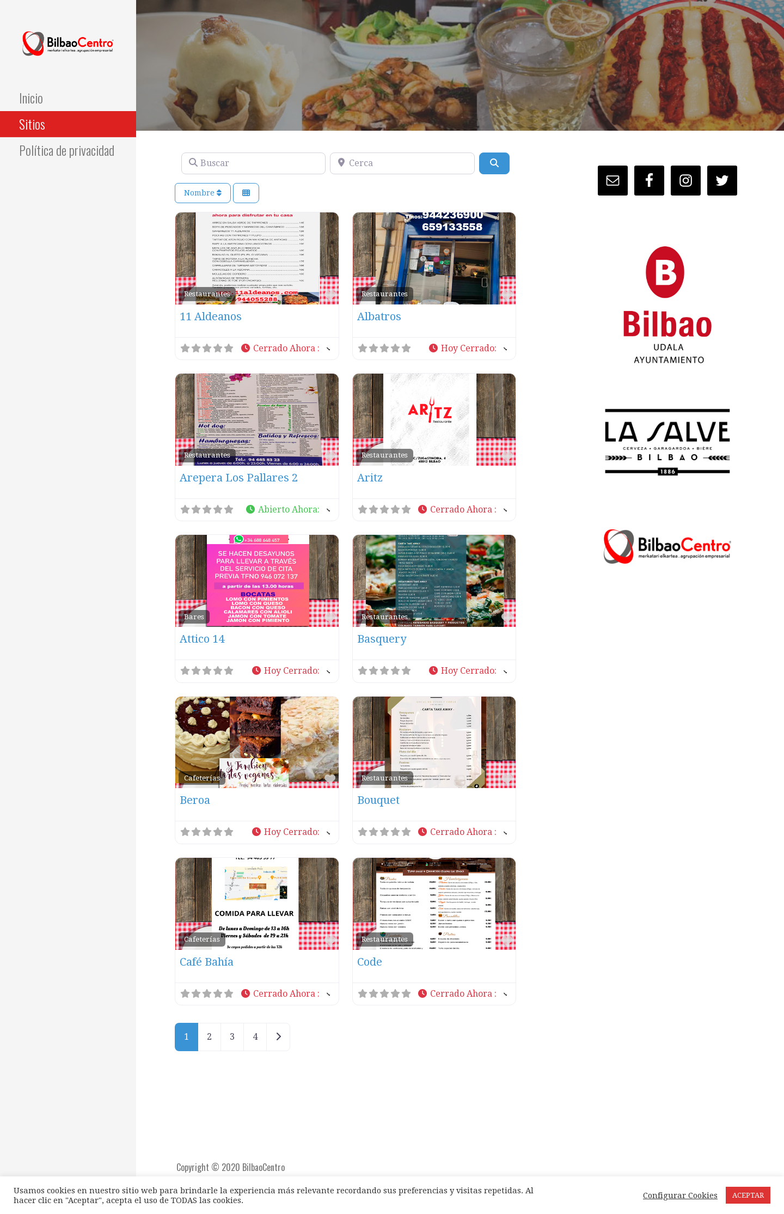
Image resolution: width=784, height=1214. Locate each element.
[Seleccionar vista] (246, 193)
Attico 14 (202, 638)
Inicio (31, 97)
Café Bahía (207, 961)
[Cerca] (402, 163)
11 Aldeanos (211, 316)
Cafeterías (202, 777)
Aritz (370, 477)
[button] (285, 349)
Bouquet (378, 800)
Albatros (379, 316)
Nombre (203, 192)
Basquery (381, 638)
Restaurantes (207, 293)
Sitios (32, 123)
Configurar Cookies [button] (680, 1195)
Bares (194, 616)
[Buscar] (253, 163)
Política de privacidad (66, 150)
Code (369, 961)
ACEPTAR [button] (748, 1195)
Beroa (195, 800)
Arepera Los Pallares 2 (239, 477)
